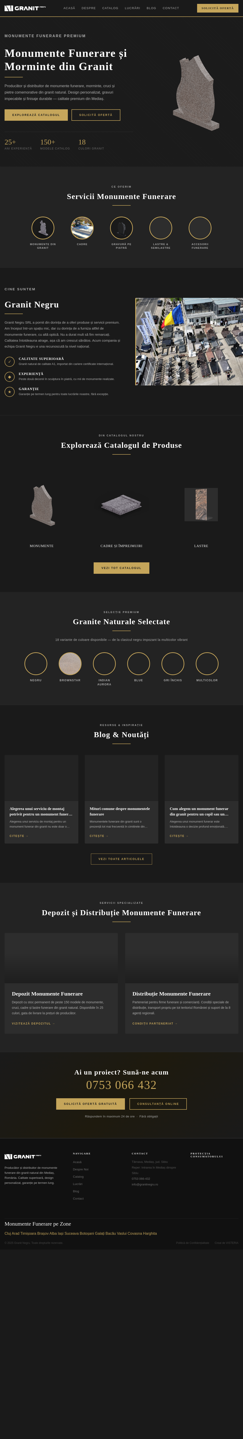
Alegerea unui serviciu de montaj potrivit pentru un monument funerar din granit (41, 814)
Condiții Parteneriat (153, 1023)
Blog (151, 8)
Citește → (19, 836)
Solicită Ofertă (218, 8)
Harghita (150, 1233)
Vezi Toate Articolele (121, 859)
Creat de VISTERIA (226, 1243)
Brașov (43, 1233)
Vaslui (122, 1233)
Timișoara (28, 1233)
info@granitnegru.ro (145, 1184)
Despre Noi (80, 1169)
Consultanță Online (158, 1104)
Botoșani (87, 1233)
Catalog (110, 8)
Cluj (8, 1233)
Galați (100, 1233)
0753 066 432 (121, 1085)
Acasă (69, 8)
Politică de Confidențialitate (192, 1243)
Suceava (71, 1233)
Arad (15, 1233)
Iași (60, 1233)
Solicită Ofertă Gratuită (90, 1104)
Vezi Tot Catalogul (121, 568)
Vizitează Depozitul (31, 1023)
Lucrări (132, 8)
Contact (171, 8)
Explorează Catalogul (36, 115)
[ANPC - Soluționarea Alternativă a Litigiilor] (213, 1168)
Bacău (111, 1233)
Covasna (135, 1233)
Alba (53, 1233)
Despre (89, 8)
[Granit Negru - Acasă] (33, 1156)
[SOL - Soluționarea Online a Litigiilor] (213, 1184)
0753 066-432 (141, 1178)
